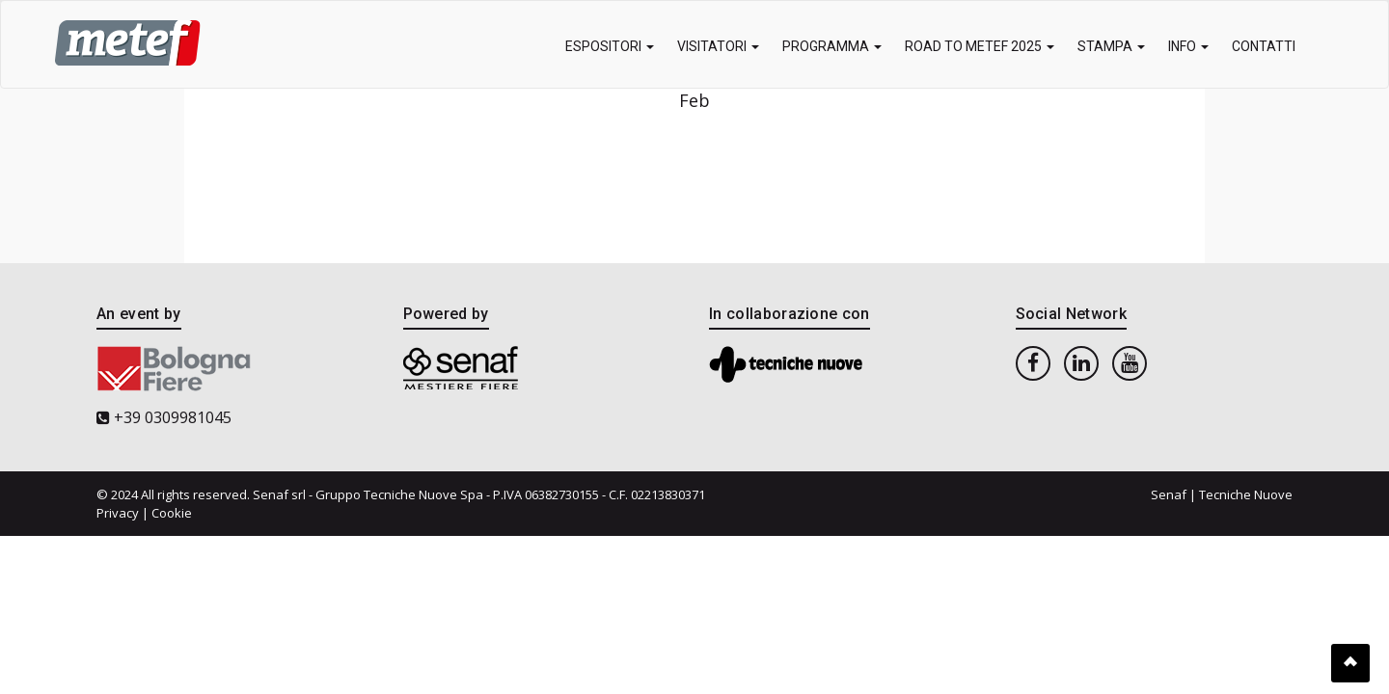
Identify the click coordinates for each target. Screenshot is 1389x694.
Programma (832, 46)
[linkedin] (1081, 362)
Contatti (1263, 46)
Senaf (1168, 494)
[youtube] (1129, 362)
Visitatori (718, 46)
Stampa (1111, 46)
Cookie (171, 512)
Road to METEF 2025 (979, 46)
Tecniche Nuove (1246, 494)
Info (1188, 46)
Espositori (609, 46)
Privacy (117, 512)
